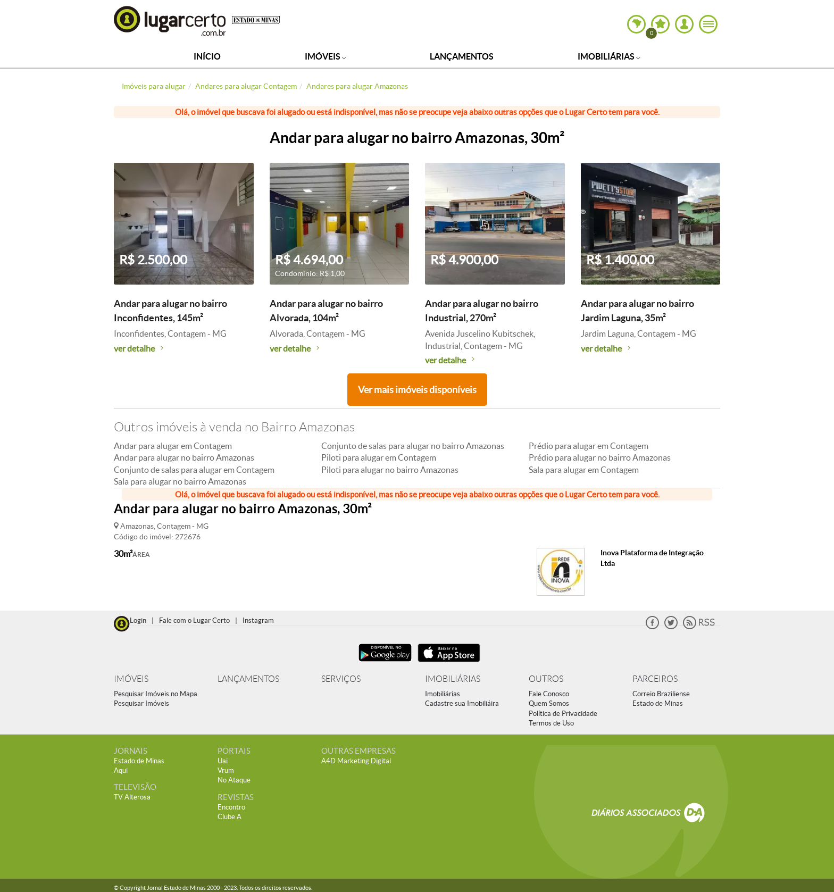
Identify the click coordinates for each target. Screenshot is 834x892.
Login (138, 620)
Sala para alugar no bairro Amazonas (180, 481)
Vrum (226, 770)
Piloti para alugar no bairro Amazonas (389, 469)
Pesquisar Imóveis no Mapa (155, 694)
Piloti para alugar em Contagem (378, 457)
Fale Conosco (549, 694)
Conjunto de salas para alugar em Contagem (194, 469)
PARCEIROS (655, 678)
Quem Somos (549, 703)
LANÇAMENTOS (248, 678)
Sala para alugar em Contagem (584, 469)
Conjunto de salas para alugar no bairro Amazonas (412, 446)
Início (207, 56)
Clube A (229, 817)
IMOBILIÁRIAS (452, 678)
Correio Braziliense (661, 694)
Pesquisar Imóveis (141, 703)
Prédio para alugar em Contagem (588, 446)
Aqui (121, 770)
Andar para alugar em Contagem (173, 446)
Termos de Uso (551, 723)
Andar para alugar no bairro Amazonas (184, 457)
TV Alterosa (132, 797)
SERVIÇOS (341, 678)
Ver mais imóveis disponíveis (417, 389)
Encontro (231, 807)
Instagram (258, 620)
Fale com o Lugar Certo (194, 620)
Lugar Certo (170, 20)
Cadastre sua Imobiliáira (462, 703)
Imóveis (325, 56)
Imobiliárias (609, 56)
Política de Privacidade (563, 714)
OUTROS (546, 678)
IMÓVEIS (131, 678)
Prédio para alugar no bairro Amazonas (600, 457)
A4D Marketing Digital (356, 761)
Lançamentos (462, 56)
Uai (223, 761)
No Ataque (234, 780)
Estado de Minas (657, 703)
